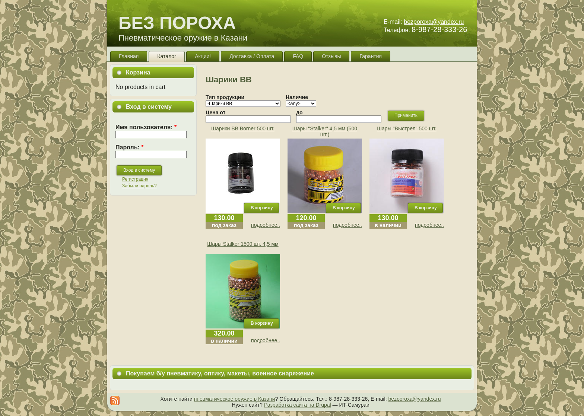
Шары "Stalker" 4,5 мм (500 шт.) (324, 131)
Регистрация (135, 179)
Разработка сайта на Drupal (297, 405)
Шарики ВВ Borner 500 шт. (242, 128)
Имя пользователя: (146, 127)
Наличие (297, 97)
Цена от (215, 112)
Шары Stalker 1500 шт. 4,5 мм (242, 244)
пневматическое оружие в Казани (234, 399)
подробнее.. (265, 225)
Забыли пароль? (139, 185)
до (299, 112)
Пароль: (129, 147)
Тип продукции (225, 97)
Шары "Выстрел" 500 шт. (407, 128)
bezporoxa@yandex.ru (434, 22)
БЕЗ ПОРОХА (177, 23)
